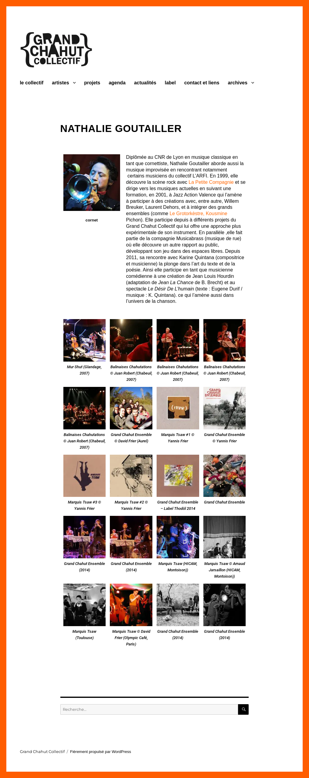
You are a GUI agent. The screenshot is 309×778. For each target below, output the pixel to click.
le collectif (31, 82)
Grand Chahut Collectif (42, 751)
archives (237, 82)
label (170, 82)
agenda (117, 82)
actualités (145, 82)
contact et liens (201, 82)
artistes (60, 82)
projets (92, 82)
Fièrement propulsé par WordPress (100, 751)
